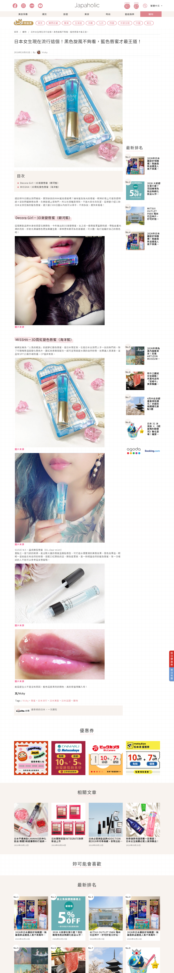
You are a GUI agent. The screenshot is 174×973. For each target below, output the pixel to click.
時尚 (108, 14)
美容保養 (23, 14)
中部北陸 (125, 23)
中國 (138, 23)
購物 (151, 14)
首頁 (16, 31)
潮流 (44, 14)
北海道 (78, 23)
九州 (101, 23)
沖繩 (90, 23)
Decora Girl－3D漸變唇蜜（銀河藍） (40, 183)
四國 (112, 23)
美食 (87, 14)
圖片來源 (19, 326)
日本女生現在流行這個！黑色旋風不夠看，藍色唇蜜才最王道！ (60, 31)
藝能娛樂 (129, 14)
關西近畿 (53, 23)
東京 (40, 23)
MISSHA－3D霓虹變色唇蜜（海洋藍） (40, 187)
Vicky (22, 693)
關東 (66, 23)
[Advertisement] (144, 100)
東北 (149, 23)
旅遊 (65, 14)
